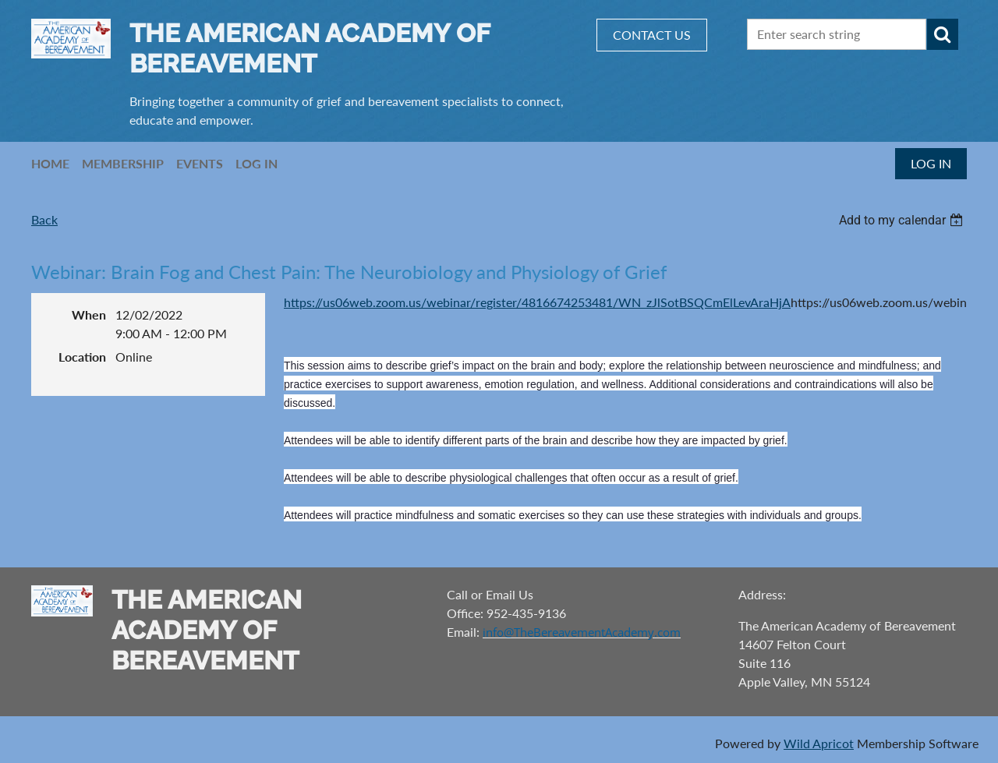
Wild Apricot (819, 743)
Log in (931, 163)
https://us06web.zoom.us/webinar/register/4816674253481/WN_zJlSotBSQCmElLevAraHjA (537, 302)
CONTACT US (652, 34)
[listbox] (903, 220)
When (89, 314)
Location (82, 356)
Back (44, 219)
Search (942, 34)
